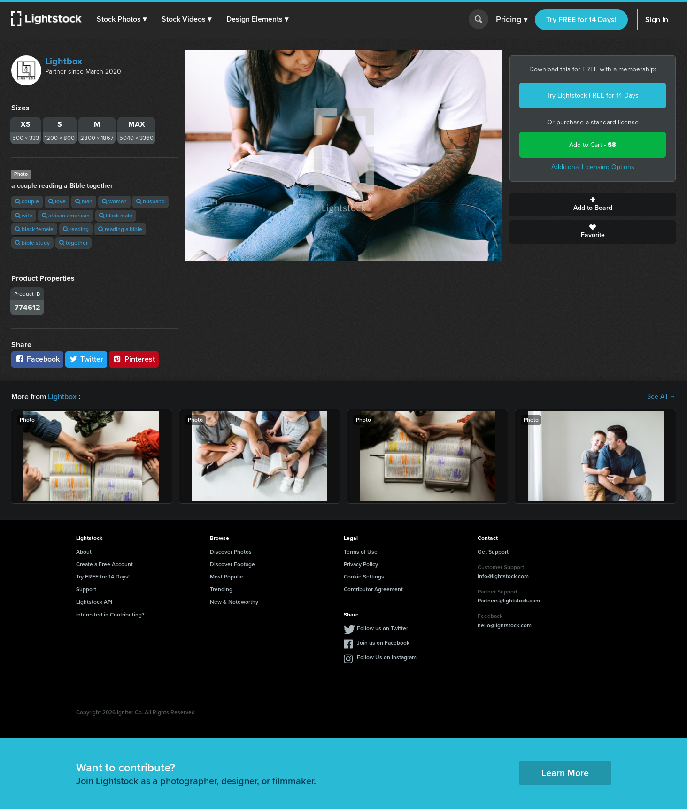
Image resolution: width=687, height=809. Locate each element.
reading (76, 229)
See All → (661, 396)
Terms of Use (361, 551)
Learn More (565, 773)
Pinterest (134, 359)
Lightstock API (94, 602)
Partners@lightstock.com (509, 600)
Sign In (656, 19)
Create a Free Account (104, 564)
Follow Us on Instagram (387, 657)
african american (66, 215)
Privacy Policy (361, 564)
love (57, 201)
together (73, 243)
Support (86, 589)
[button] (122, 19)
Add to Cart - (592, 145)
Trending (221, 589)
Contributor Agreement (373, 589)
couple (27, 201)
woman (114, 201)
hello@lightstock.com (505, 625)
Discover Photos (231, 551)
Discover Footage (232, 564)
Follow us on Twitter (382, 628)
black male (115, 215)
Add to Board (592, 205)
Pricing (511, 19)
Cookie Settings (364, 576)
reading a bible (120, 229)
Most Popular (226, 576)
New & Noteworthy (234, 602)
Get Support (493, 551)
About (84, 551)
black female (34, 229)
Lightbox (63, 61)
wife (23, 215)
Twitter (86, 359)
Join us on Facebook (383, 643)
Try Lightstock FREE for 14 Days (593, 95)
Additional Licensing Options (592, 167)
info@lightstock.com (503, 576)
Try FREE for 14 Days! (581, 19)
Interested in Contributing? (110, 614)
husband (150, 201)
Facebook (37, 359)
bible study (32, 243)
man (84, 201)
